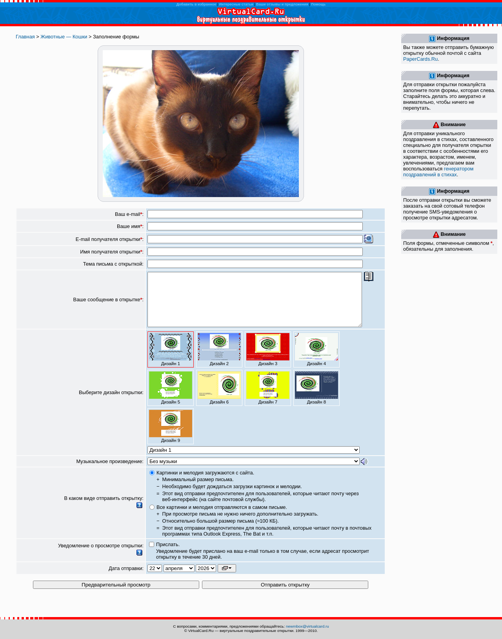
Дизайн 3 (267, 360)
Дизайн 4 (316, 360)
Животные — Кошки (63, 37)
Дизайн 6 (219, 398)
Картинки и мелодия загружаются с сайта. (205, 483)
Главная (25, 37)
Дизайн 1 (170, 360)
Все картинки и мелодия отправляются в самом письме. (221, 518)
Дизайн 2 (219, 360)
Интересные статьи (236, 4)
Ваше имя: (130, 226)
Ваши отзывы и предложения (282, 4)
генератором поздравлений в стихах (438, 171)
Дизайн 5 (170, 398)
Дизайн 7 (267, 398)
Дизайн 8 (316, 398)
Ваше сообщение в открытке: (108, 305)
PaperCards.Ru (420, 59)
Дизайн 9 (170, 436)
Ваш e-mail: (129, 214)
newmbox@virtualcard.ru (307, 626)
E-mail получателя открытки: (110, 239)
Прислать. (168, 555)
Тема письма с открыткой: (113, 264)
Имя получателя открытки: (112, 252)
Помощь (318, 4)
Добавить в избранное (196, 4)
